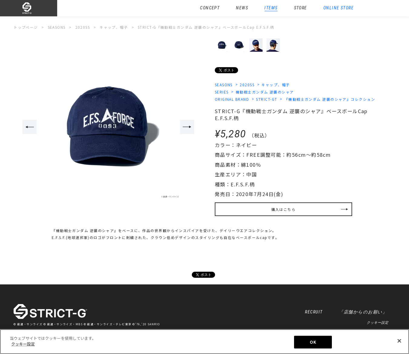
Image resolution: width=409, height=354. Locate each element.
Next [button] (187, 126)
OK (313, 342)
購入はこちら (283, 209)
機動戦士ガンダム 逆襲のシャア (265, 91)
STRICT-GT (266, 99)
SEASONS (224, 84)
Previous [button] (29, 126)
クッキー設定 (377, 322)
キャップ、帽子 (275, 84)
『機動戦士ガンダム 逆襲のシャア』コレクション (329, 99)
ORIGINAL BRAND (232, 99)
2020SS (247, 84)
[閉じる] (399, 341)
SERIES (222, 91)
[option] (108, 127)
